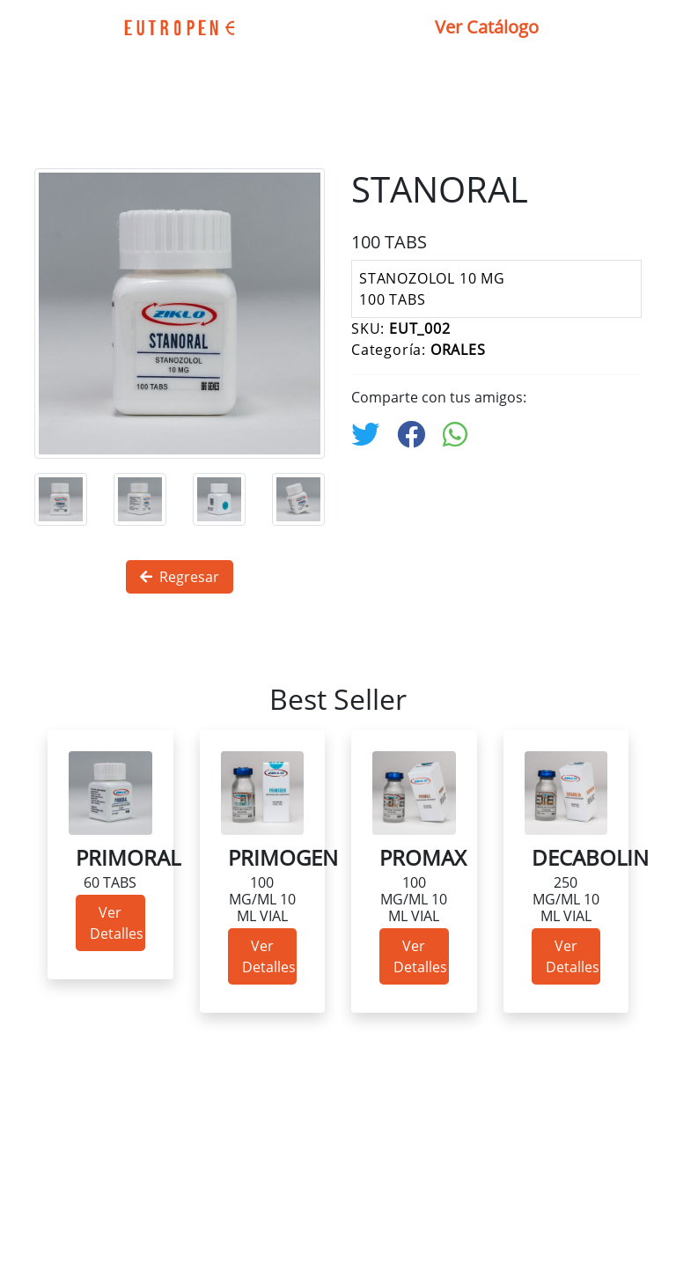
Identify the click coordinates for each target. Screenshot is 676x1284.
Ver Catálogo (487, 27)
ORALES (458, 349)
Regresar (179, 577)
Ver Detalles (116, 923)
